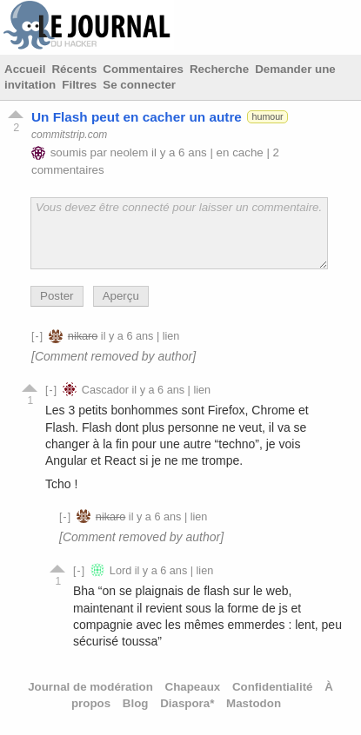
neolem (129, 152)
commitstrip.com (69, 135)
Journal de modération (90, 686)
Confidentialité (272, 686)
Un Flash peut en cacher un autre (136, 116)
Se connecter (139, 84)
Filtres (79, 84)
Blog (136, 703)
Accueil (24, 69)
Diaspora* (187, 703)
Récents (74, 69)
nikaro (82, 336)
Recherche (219, 69)
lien (171, 336)
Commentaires (143, 69)
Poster (57, 295)
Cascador (105, 390)
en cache (240, 152)
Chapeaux (193, 686)
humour (268, 116)
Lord (120, 571)
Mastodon (253, 703)
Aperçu (121, 295)
